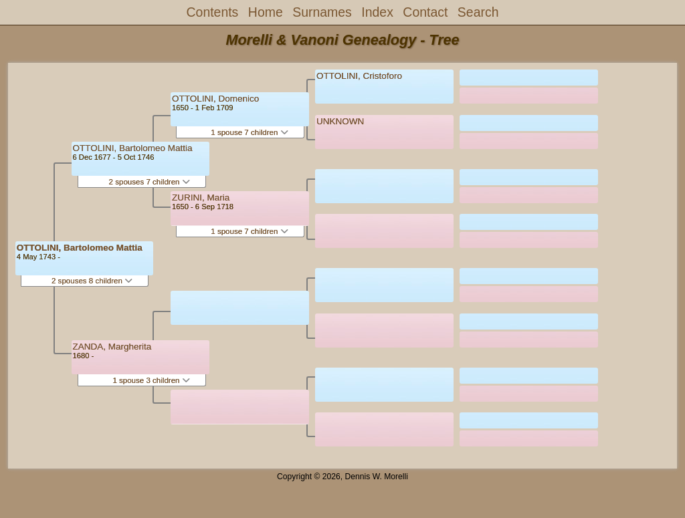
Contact (425, 12)
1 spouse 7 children (249, 132)
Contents (213, 12)
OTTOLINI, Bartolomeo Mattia (79, 248)
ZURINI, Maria (200, 197)
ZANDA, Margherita (112, 347)
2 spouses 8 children (92, 281)
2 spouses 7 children (149, 182)
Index (377, 12)
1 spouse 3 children (150, 380)
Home (265, 12)
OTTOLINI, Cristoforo (359, 76)
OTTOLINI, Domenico (215, 99)
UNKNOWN (340, 121)
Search (478, 12)
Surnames (322, 12)
